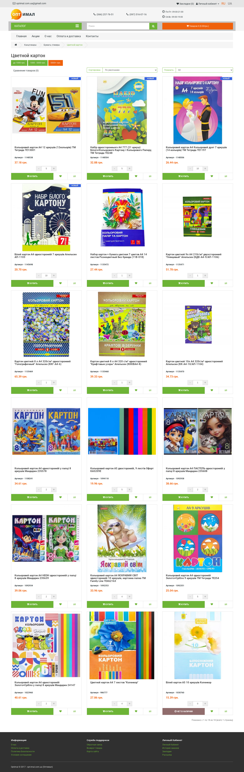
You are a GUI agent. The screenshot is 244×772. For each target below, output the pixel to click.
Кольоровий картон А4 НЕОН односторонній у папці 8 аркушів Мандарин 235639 (45, 577)
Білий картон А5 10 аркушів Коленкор (188, 682)
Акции (35, 36)
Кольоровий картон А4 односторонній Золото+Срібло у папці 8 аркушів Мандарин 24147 (45, 684)
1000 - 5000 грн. (37, 63)
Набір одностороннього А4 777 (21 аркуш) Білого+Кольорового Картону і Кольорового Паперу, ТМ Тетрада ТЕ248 (121, 150)
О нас (48, 36)
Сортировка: (95, 70)
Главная (21, 36)
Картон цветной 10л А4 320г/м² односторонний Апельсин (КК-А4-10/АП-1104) (194, 363)
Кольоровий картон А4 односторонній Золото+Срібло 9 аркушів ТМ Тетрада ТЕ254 (192, 577)
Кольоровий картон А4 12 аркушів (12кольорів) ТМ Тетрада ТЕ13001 (45, 149)
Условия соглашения (21, 755)
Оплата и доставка (69, 36)
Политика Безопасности (23, 751)
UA (230, 3)
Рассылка (167, 755)
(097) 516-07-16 (136, 14)
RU (223, 3)
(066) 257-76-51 (104, 14)
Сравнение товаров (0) (26, 70)
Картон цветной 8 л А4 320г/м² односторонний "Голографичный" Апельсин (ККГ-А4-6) (43, 363)
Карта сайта (93, 751)
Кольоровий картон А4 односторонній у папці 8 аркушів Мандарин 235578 (43, 470)
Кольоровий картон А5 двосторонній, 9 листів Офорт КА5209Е (122, 470)
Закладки (166, 751)
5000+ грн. (55, 63)
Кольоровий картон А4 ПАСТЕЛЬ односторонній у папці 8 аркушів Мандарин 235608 (195, 470)
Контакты (92, 36)
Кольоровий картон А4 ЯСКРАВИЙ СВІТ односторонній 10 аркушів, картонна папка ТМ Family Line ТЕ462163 (118, 578)
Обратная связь (94, 745)
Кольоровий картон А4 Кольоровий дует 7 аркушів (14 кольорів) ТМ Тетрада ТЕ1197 (196, 149)
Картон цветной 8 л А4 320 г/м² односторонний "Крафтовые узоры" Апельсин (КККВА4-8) (118, 363)
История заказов (170, 748)
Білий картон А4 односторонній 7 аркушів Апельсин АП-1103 (46, 256)
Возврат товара (94, 748)
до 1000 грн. (19, 63)
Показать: (169, 70)
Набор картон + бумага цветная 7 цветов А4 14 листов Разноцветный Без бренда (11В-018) (118, 256)
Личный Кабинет (170, 745)
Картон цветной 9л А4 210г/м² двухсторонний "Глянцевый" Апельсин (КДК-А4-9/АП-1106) (193, 256)
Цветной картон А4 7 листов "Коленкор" (114, 682)
